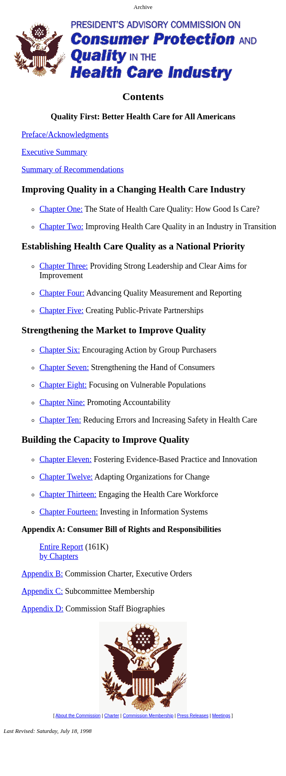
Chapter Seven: (64, 367)
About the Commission (78, 715)
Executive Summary (54, 152)
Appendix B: (42, 573)
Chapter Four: (62, 292)
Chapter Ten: (60, 419)
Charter (111, 715)
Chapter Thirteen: (67, 494)
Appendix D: (43, 608)
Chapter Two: (61, 226)
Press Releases (192, 715)
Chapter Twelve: (66, 476)
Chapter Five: (61, 310)
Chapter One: (60, 209)
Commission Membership (148, 715)
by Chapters (58, 556)
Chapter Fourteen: (68, 511)
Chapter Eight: (63, 384)
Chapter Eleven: (65, 459)
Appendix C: (42, 591)
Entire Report (61, 546)
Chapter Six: (59, 349)
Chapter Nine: (62, 402)
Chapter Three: (63, 266)
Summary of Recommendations (73, 169)
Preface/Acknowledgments (65, 134)
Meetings (221, 715)
